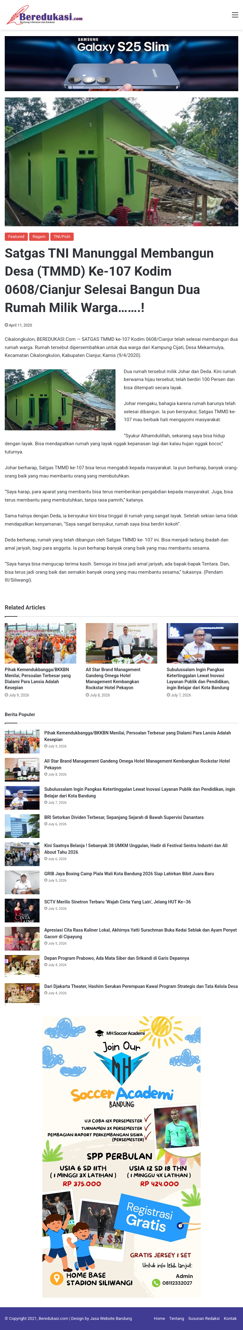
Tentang (176, 1318)
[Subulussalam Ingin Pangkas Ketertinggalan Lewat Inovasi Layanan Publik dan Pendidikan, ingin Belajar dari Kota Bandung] (202, 643)
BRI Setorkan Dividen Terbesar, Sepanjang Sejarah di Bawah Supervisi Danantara (124, 817)
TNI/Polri (62, 236)
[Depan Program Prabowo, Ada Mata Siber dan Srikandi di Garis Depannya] (22, 967)
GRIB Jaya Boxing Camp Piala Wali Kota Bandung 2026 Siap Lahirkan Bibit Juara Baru (129, 873)
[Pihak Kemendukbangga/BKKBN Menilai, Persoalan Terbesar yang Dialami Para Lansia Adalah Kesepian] (40, 643)
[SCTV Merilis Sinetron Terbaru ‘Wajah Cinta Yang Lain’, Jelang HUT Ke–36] (22, 910)
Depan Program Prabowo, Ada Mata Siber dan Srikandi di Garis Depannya (116, 958)
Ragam (39, 236)
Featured (16, 236)
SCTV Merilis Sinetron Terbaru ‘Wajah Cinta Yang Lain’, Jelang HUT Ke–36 (117, 901)
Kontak (230, 1318)
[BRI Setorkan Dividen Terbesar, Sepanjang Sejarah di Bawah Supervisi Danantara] (22, 826)
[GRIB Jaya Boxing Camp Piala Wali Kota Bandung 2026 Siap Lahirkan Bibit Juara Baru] (22, 882)
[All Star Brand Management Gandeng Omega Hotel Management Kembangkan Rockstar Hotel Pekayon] (121, 643)
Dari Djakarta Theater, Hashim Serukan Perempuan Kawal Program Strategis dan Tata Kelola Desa (141, 986)
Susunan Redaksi (204, 1318)
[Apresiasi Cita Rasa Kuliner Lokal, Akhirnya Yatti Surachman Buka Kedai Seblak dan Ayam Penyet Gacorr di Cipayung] (22, 939)
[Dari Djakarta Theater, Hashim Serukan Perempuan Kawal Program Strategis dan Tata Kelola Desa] (22, 995)
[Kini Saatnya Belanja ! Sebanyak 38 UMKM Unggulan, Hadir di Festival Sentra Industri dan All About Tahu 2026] (22, 854)
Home (159, 1318)
